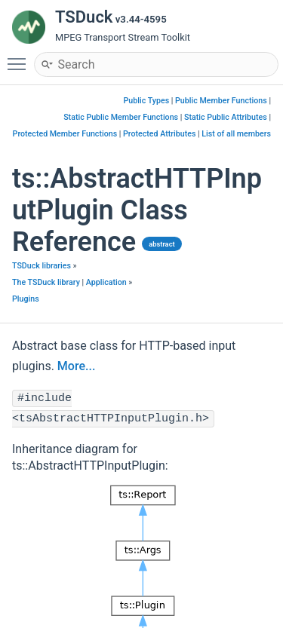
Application (106, 282)
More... (76, 366)
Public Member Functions (221, 101)
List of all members (236, 134)
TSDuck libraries (41, 266)
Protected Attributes (159, 134)
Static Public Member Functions (120, 117)
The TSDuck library (46, 282)
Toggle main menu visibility (20, 57)
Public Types (147, 101)
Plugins (25, 299)
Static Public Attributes (225, 117)
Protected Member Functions (65, 134)
